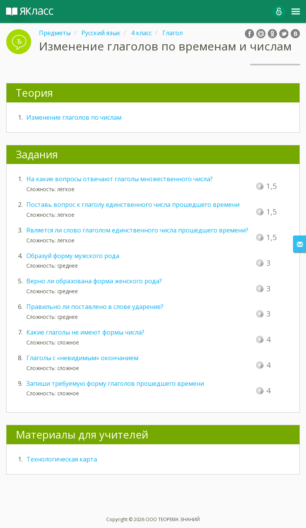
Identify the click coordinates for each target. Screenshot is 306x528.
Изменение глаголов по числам (73, 117)
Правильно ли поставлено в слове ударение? (95, 306)
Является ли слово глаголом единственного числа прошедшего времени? (137, 230)
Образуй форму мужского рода (72, 256)
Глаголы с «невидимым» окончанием (82, 358)
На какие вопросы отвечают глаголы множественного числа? (119, 179)
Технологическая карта (61, 459)
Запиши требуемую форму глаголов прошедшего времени (115, 383)
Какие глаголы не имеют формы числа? (85, 332)
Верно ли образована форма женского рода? (94, 281)
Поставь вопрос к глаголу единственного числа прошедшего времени (133, 204)
